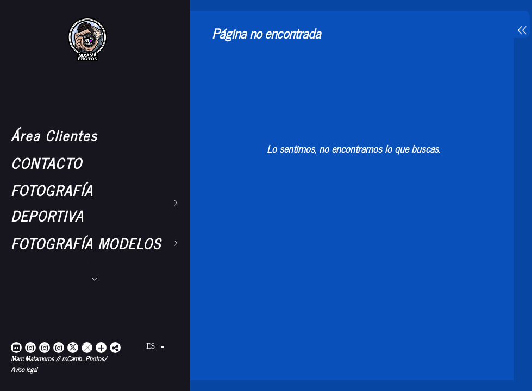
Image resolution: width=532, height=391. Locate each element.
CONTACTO (46, 162)
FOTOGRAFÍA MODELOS (86, 243)
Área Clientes (54, 135)
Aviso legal (24, 369)
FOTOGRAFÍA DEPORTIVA (52, 202)
